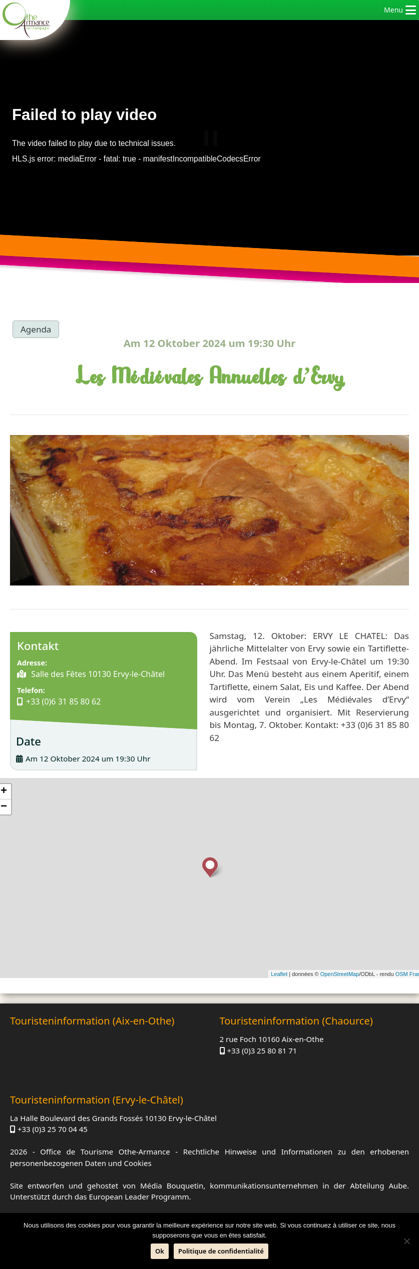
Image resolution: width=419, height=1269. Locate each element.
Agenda (36, 329)
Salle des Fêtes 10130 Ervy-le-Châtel (97, 674)
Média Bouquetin (171, 1185)
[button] (393, 10)
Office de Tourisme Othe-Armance (105, 1151)
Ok (159, 1251)
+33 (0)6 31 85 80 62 (63, 701)
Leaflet (279, 974)
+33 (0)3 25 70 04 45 (53, 1129)
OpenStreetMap (339, 974)
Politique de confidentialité (221, 1251)
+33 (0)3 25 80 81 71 (262, 1051)
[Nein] (406, 1241)
